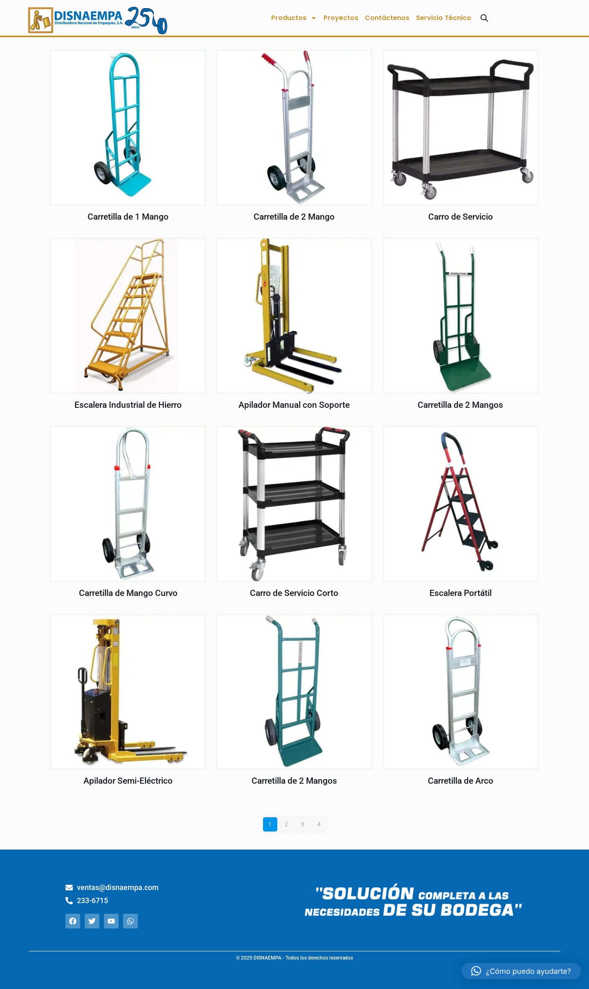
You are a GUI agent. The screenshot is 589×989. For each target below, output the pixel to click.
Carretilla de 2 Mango (294, 217)
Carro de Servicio (460, 217)
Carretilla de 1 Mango (128, 217)
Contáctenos (387, 17)
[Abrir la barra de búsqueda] (484, 17)
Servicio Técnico (443, 17)
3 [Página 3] (302, 824)
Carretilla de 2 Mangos (460, 405)
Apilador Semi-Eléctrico (128, 781)
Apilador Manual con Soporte (294, 405)
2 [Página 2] (286, 824)
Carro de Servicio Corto (294, 593)
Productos (294, 18)
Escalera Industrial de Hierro (128, 405)
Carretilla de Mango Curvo (128, 593)
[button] (521, 971)
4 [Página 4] (319, 824)
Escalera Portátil (460, 593)
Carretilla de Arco (460, 781)
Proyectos (341, 17)
